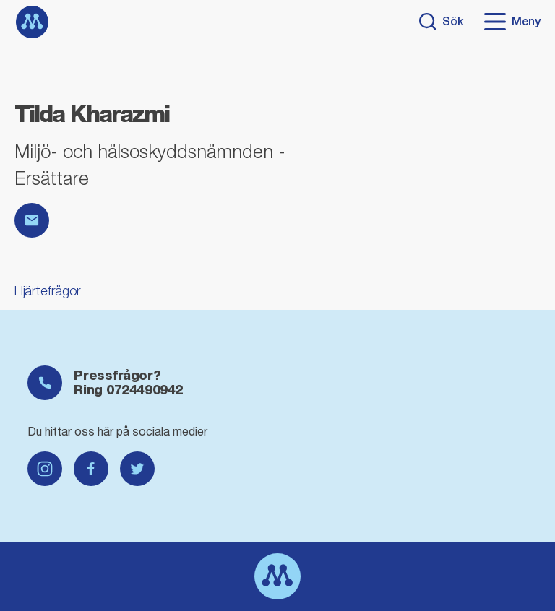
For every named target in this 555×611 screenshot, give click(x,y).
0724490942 (144, 389)
